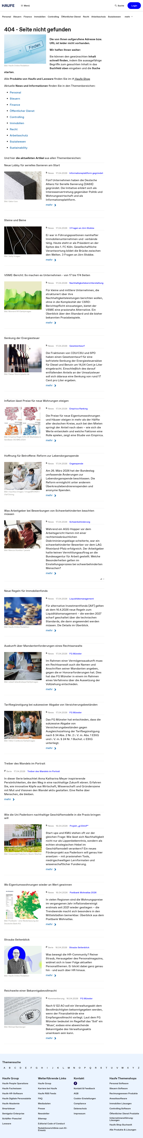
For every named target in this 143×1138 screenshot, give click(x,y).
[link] (6, 17)
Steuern (15, 99)
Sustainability (19, 148)
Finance (15, 105)
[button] (25, 5)
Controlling (17, 117)
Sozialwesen (18, 141)
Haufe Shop (81, 79)
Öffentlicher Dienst (22, 111)
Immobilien (17, 123)
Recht (14, 129)
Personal (15, 92)
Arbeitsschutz (19, 135)
